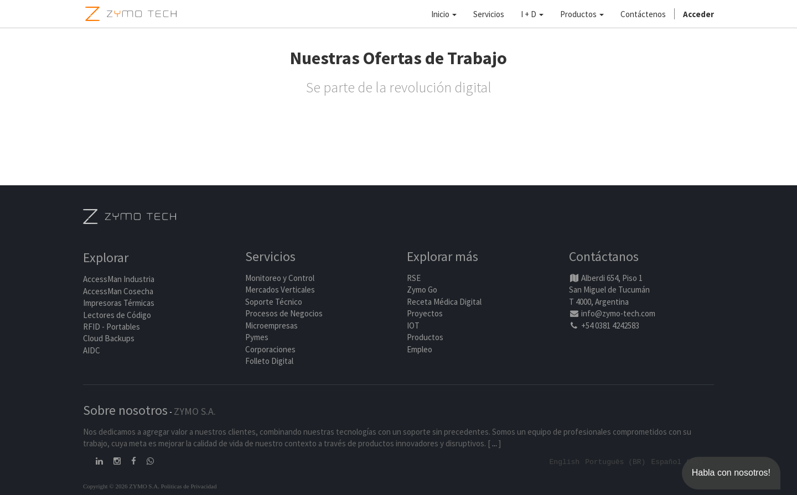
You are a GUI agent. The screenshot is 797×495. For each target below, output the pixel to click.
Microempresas (271, 325)
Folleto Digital (270, 361)
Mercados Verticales (280, 290)
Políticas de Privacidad (189, 485)
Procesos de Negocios (284, 314)
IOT (413, 325)
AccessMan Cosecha (118, 291)
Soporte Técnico (273, 301)
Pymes (256, 337)
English (565, 461)
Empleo (419, 349)
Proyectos (425, 314)
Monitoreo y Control (279, 278)
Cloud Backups (108, 339)
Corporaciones (270, 349)
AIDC (91, 350)
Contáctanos (604, 256)
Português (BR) (615, 461)
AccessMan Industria (118, 279)
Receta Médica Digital (444, 301)
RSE (414, 278)
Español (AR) (677, 461)
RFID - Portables (111, 326)
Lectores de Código (117, 315)
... (494, 443)
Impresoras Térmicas (118, 303)
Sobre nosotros (125, 410)
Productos (425, 337)
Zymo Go (422, 290)
